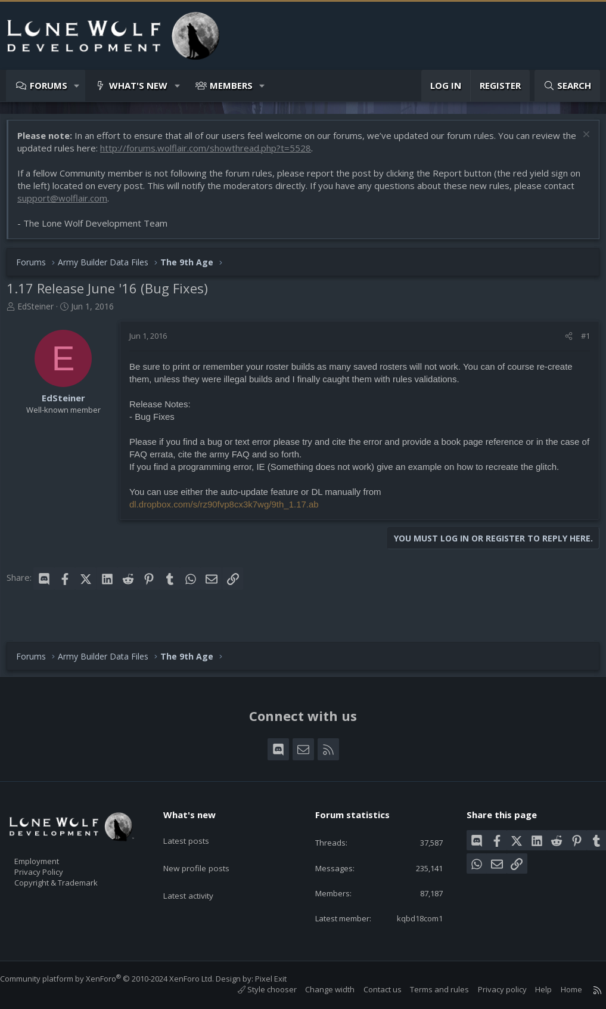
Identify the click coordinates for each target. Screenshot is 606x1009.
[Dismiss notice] (579, 141)
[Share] (563, 342)
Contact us (371, 989)
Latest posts (195, 817)
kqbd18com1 (410, 917)
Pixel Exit (283, 978)
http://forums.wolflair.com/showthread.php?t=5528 (227, 154)
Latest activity (198, 863)
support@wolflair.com (101, 204)
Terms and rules (427, 989)
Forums (48, 85)
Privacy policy (490, 989)
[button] (77, 85)
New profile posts (206, 840)
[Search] (567, 85)
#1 (579, 341)
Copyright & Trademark (74, 866)
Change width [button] (318, 989)
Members (231, 85)
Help (531, 989)
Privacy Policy (54, 854)
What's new (138, 85)
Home (559, 989)
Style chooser (255, 989)
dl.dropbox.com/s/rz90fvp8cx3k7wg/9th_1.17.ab (230, 510)
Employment (52, 841)
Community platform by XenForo (119, 978)
